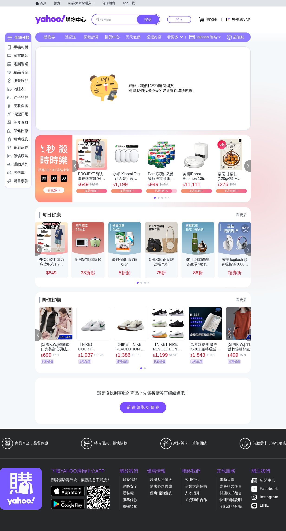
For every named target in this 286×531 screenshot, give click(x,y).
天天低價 (133, 37)
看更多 (175, 37)
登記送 (70, 37)
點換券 (49, 37)
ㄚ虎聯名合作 (196, 500)
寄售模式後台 (231, 486)
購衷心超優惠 (161, 486)
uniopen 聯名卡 (205, 37)
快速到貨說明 (231, 500)
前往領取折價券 (143, 407)
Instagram (269, 497)
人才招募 (192, 493)
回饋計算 (91, 37)
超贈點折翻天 (161, 480)
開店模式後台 (231, 493)
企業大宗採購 (196, 486)
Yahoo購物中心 (60, 19)
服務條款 (130, 500)
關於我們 (130, 480)
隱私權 (128, 493)
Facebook (269, 489)
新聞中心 (268, 480)
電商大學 (227, 480)
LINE (264, 506)
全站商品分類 (231, 506)
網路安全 (130, 486)
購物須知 (130, 506)
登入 (179, 19)
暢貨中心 (112, 37)
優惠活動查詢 (161, 493)
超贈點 (235, 37)
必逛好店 (154, 37)
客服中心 (192, 480)
